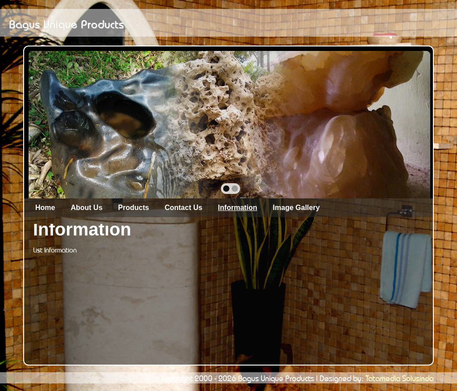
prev (54, 124)
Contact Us (183, 207)
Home (45, 207)
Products (133, 207)
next (404, 124)
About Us (86, 207)
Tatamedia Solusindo (400, 377)
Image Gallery (296, 207)
